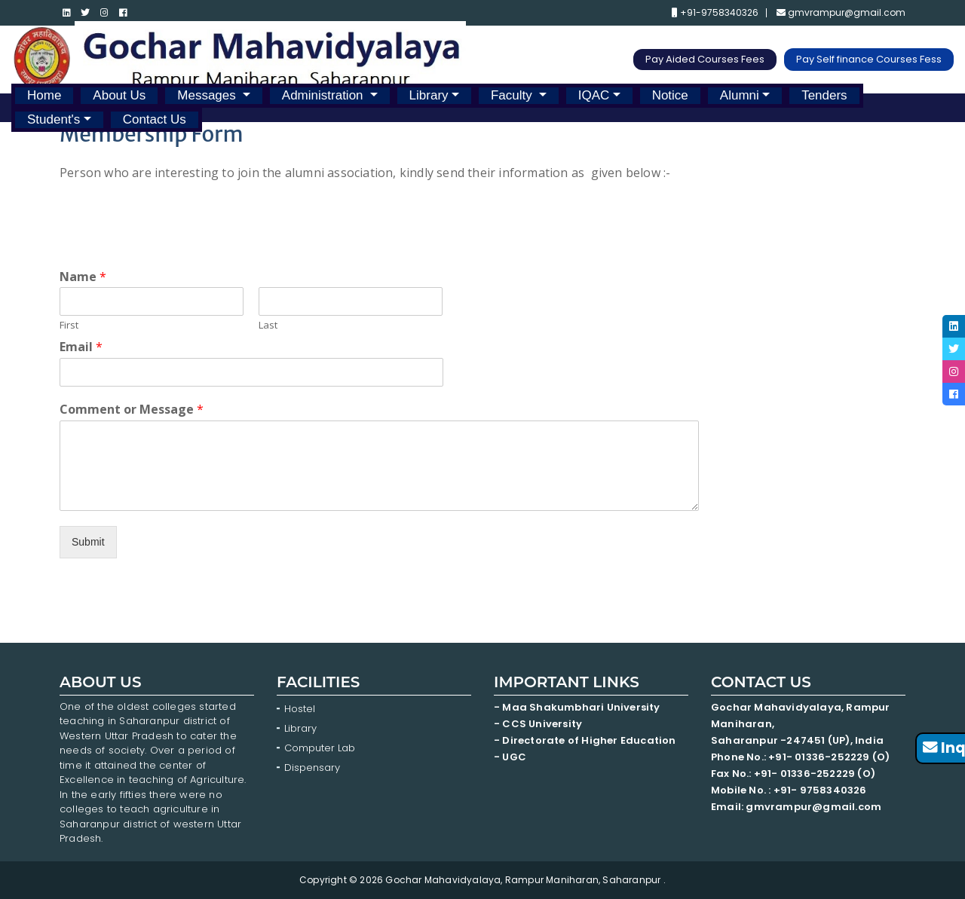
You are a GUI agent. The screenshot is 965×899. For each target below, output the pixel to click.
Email (81, 347)
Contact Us (154, 119)
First (69, 325)
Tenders (824, 95)
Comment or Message (132, 409)
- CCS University (538, 724)
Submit (88, 542)
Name (83, 277)
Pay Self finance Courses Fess (869, 59)
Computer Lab (321, 748)
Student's (53, 119)
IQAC (594, 95)
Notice (670, 95)
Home (44, 95)
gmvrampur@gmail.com (841, 12)
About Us (119, 95)
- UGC (510, 757)
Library (429, 95)
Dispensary (312, 767)
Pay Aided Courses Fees (704, 59)
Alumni (739, 95)
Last (268, 325)
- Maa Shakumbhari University (578, 707)
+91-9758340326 (715, 12)
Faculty (513, 95)
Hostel (299, 709)
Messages (208, 95)
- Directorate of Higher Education (586, 740)
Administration (324, 95)
